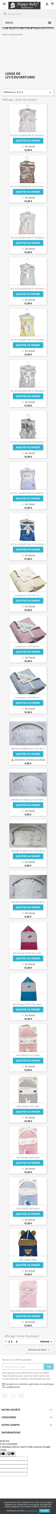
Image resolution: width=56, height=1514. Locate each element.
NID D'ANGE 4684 (28, 1259)
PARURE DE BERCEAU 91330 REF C (28, 799)
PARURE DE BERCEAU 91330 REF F (28, 748)
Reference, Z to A (28, 92)
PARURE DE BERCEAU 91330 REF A (28, 902)
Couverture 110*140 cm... (28, 595)
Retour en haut (40, 1350)
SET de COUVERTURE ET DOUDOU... (28, 135)
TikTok (21, 1395)
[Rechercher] (28, 14)
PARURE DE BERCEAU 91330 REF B (28, 850)
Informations (10, 1432)
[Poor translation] (11, 1454)
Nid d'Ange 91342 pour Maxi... (28, 953)
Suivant (46, 1342)
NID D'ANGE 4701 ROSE (28, 1055)
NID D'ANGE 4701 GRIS (28, 1106)
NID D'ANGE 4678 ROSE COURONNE (28, 1310)
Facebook (5, 1395)
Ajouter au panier (28, 140)
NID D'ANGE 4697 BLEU (28, 1208)
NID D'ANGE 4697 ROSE (28, 1157)
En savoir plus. (32, 1511)
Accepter (44, 1511)
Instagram (13, 1395)
